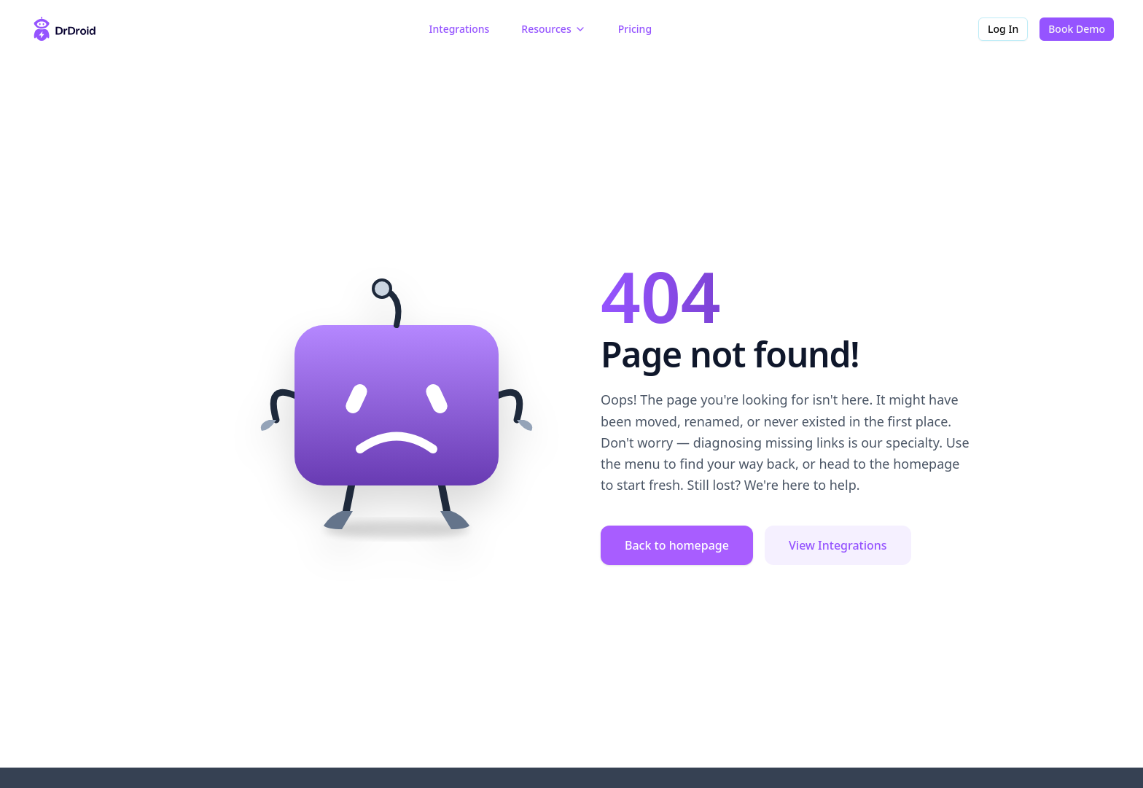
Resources (553, 29)
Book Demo (1076, 29)
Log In (1003, 29)
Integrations (459, 29)
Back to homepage (677, 545)
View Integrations (838, 545)
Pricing (635, 29)
